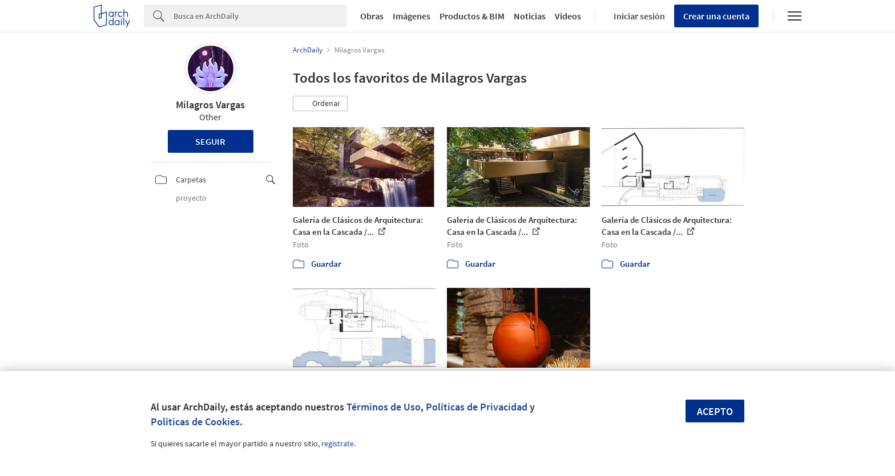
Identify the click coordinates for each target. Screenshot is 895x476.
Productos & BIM (472, 16)
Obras (372, 16)
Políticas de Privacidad (476, 406)
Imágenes (411, 16)
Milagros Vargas (210, 104)
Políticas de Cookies (195, 421)
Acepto (715, 411)
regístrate (337, 443)
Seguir (210, 141)
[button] (320, 104)
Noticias (530, 16)
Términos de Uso (383, 406)
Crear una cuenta (716, 16)
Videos (568, 16)
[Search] (260, 16)
